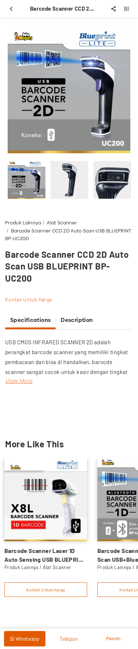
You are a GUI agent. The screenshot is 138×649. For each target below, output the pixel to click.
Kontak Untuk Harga (28, 299)
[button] (18, 381)
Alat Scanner (62, 222)
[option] (69, 91)
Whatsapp (24, 638)
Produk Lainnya (23, 222)
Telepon (69, 639)
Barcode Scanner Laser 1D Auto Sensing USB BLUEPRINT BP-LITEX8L (45, 555)
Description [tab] (77, 320)
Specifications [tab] (30, 320)
